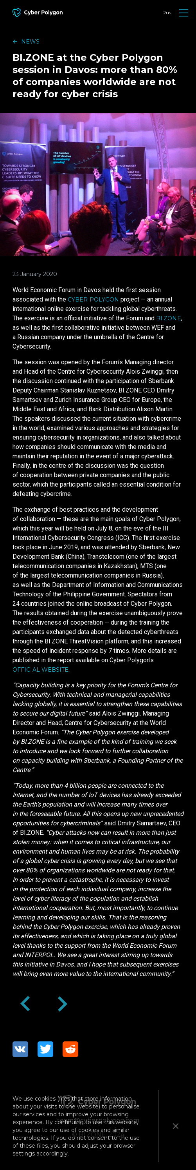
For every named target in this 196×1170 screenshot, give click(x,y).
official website (40, 669)
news (30, 41)
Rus (166, 12)
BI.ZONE (168, 318)
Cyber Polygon (93, 299)
